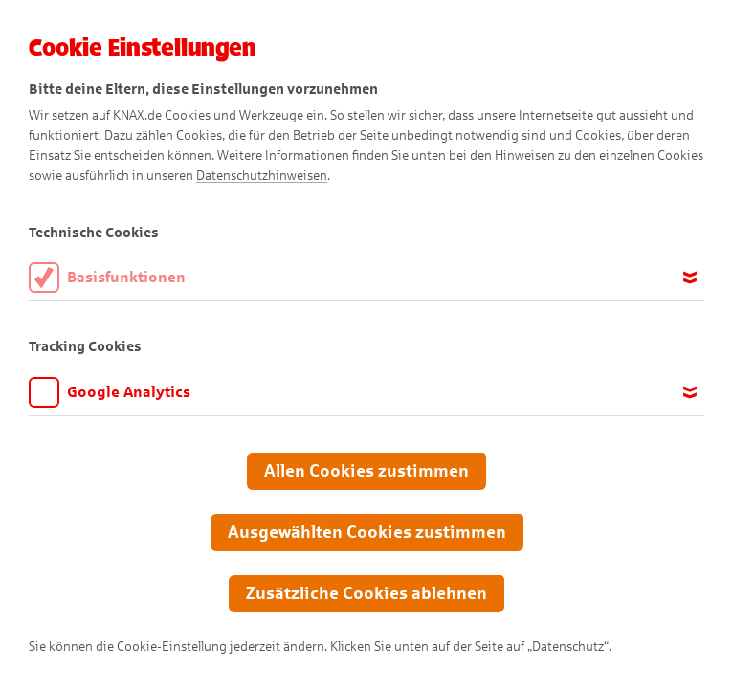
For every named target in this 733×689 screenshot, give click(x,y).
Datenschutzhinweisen (261, 175)
